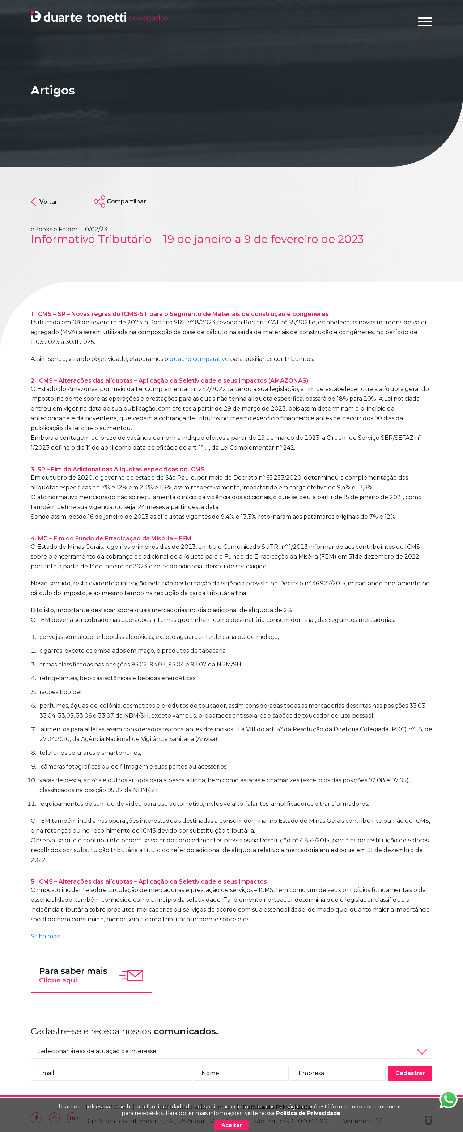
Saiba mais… (47, 936)
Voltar (44, 201)
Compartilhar (126, 201)
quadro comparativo (199, 358)
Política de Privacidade (308, 1113)
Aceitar (231, 1125)
